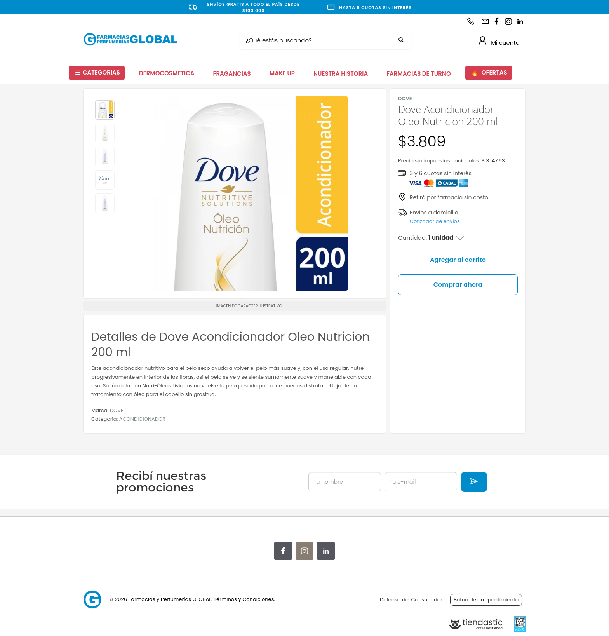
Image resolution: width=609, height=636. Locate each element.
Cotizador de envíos (435, 221)
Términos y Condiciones (244, 599)
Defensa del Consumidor (411, 599)
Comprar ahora (458, 284)
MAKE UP (282, 73)
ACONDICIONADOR (142, 419)
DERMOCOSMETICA (167, 73)
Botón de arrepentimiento (486, 599)
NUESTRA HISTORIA (340, 74)
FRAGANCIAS (232, 74)
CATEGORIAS (97, 72)
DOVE (117, 410)
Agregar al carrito (458, 259)
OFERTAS (489, 72)
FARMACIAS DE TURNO (418, 74)
